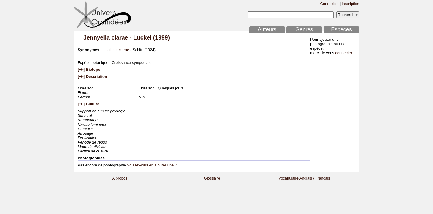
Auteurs (267, 29)
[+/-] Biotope (89, 69)
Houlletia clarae (116, 50)
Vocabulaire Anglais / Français (304, 178)
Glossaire (212, 178)
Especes (341, 29)
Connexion (329, 3)
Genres (304, 29)
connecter (343, 53)
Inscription (350, 3)
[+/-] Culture (88, 104)
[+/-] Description (92, 76)
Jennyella (96, 37)
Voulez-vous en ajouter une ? (152, 165)
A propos (119, 178)
